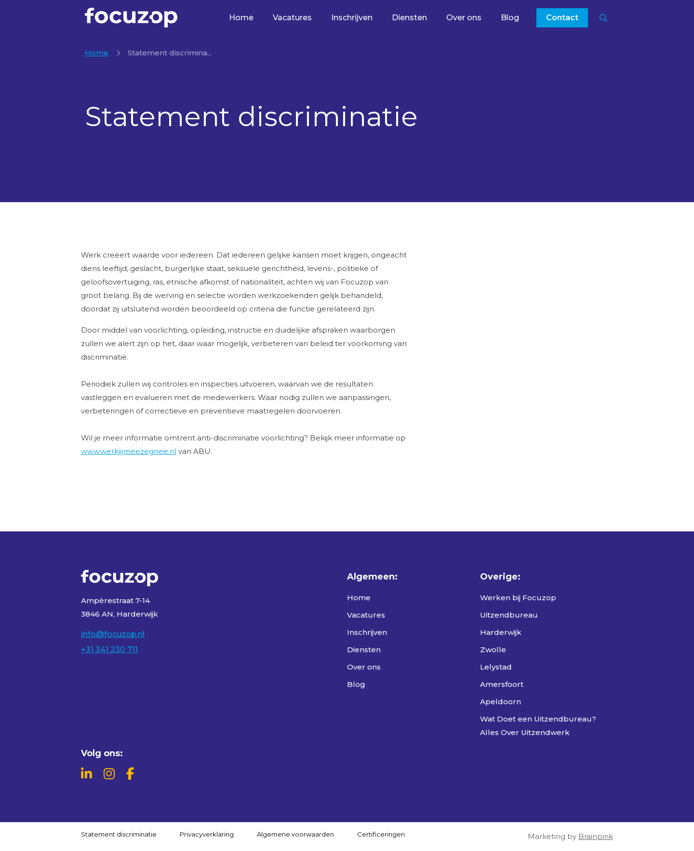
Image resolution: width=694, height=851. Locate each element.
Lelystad (496, 666)
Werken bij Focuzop (518, 597)
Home (241, 17)
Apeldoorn (500, 701)
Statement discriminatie (119, 834)
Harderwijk (500, 632)
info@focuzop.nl (113, 634)
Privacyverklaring (207, 834)
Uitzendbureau (509, 614)
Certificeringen (381, 834)
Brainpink (595, 836)
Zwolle (493, 649)
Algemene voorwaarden (295, 834)
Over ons (463, 17)
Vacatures (292, 17)
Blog (510, 17)
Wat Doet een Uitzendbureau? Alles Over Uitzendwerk (538, 725)
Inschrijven (352, 17)
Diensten (409, 17)
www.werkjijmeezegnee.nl (128, 451)
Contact (562, 17)
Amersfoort (501, 684)
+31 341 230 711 (109, 649)
